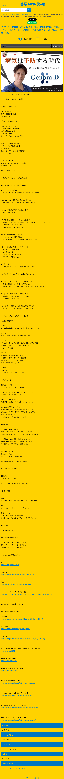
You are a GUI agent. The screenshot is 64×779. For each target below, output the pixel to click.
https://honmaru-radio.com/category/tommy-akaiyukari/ (19, 708)
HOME (3, 15)
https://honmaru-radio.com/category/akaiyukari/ (17, 695)
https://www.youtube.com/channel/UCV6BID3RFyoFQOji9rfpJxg (23, 639)
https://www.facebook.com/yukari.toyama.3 (15, 629)
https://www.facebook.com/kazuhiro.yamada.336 (17, 575)
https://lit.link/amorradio (9, 671)
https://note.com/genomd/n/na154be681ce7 (16, 584)
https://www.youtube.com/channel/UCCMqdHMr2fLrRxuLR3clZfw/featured (26, 594)
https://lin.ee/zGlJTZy (8, 651)
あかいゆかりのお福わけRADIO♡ (18, 15)
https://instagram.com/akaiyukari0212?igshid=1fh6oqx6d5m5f (22, 619)
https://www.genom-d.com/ (10, 565)
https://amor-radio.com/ (9, 661)
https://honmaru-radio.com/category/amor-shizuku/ (18, 720)
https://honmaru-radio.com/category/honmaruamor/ (18, 683)
